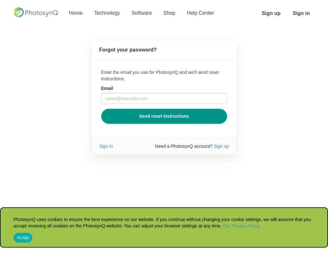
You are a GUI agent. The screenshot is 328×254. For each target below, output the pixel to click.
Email (107, 88)
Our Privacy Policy (241, 225)
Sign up (271, 13)
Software (142, 13)
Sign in (301, 13)
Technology (107, 13)
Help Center (200, 13)
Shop (169, 13)
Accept (23, 237)
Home (76, 13)
